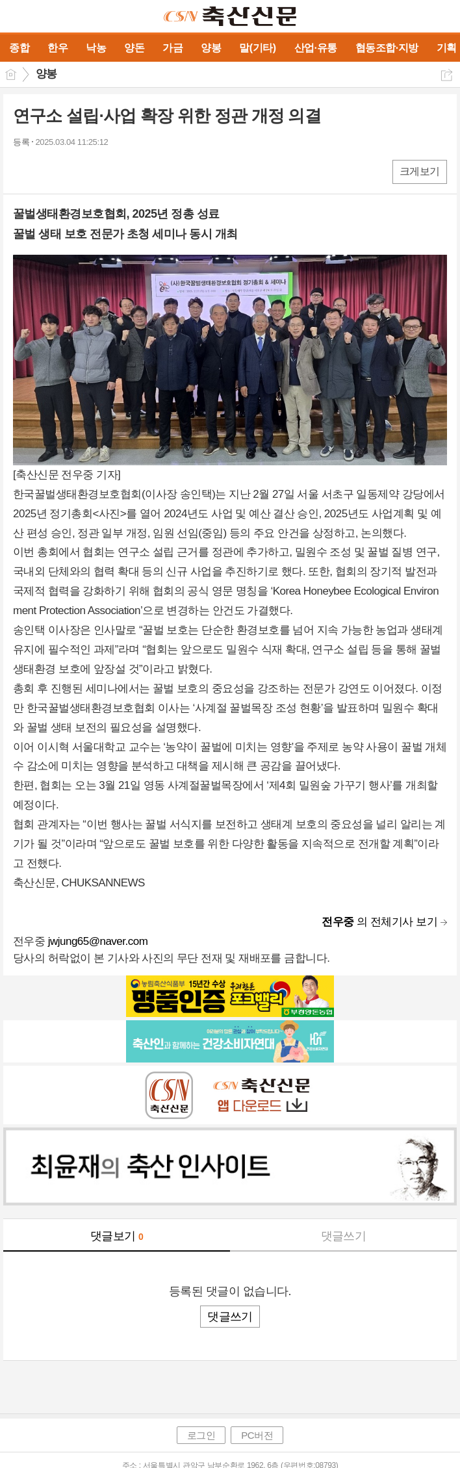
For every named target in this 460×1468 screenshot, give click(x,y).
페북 (24, 171)
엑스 (50, 171)
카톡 (76, 171)
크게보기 (420, 171)
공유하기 (446, 75)
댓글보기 (117, 1236)
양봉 (46, 74)
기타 (102, 171)
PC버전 (257, 1435)
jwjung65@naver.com (98, 941)
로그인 (201, 1435)
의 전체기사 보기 (379, 922)
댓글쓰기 (343, 1236)
